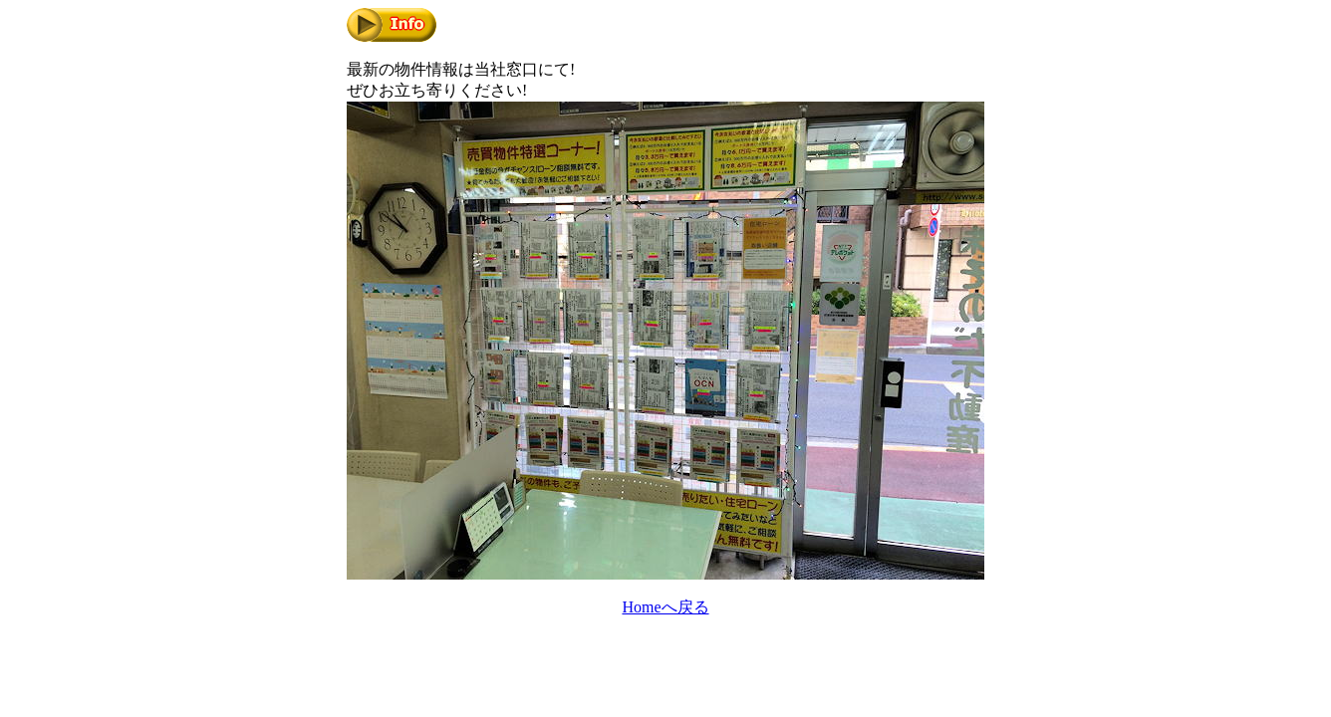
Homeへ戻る (665, 606)
